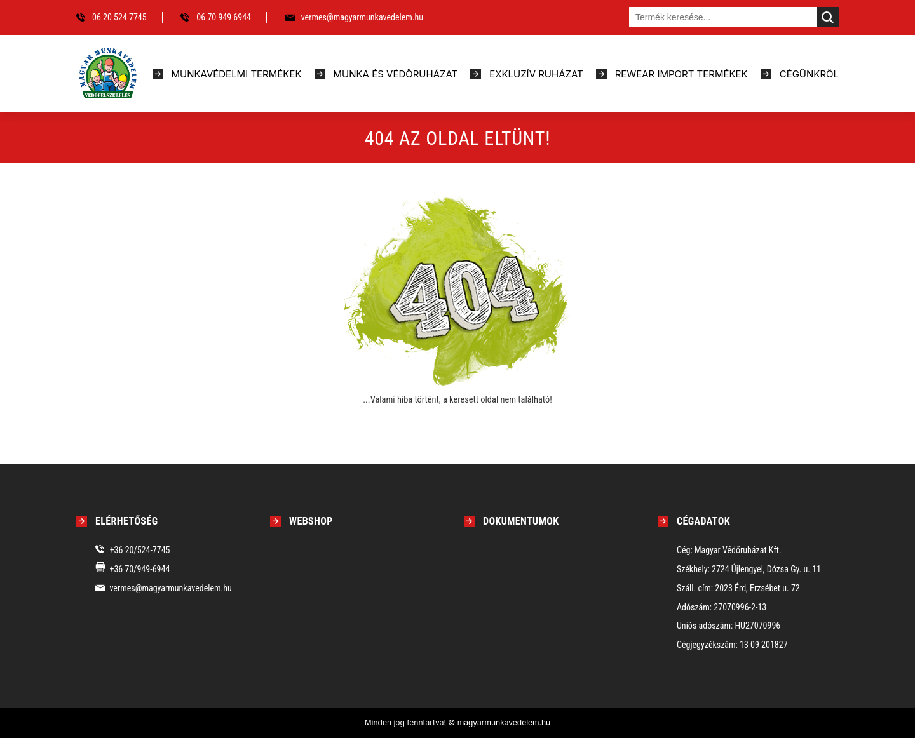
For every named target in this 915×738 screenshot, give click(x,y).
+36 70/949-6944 (139, 569)
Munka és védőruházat (396, 74)
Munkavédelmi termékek (237, 74)
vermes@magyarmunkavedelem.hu (362, 17)
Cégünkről (809, 74)
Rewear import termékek (681, 74)
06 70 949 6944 (223, 17)
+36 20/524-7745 (140, 550)
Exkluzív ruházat (536, 74)
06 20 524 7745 (119, 17)
